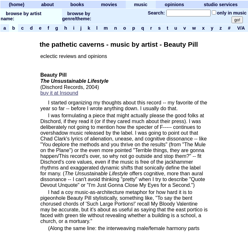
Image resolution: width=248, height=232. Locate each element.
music (140, 4)
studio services (221, 4)
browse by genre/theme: (76, 16)
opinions (174, 4)
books (77, 4)
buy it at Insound (59, 93)
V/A (241, 28)
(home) (17, 4)
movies (109, 4)
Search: (156, 12)
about (47, 4)
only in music (232, 12)
